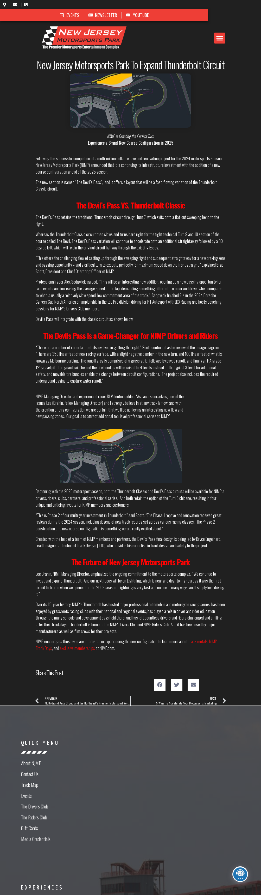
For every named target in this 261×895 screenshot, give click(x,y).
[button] (147, 30)
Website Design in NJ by (130, 888)
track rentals (198, 611)
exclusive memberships (77, 618)
